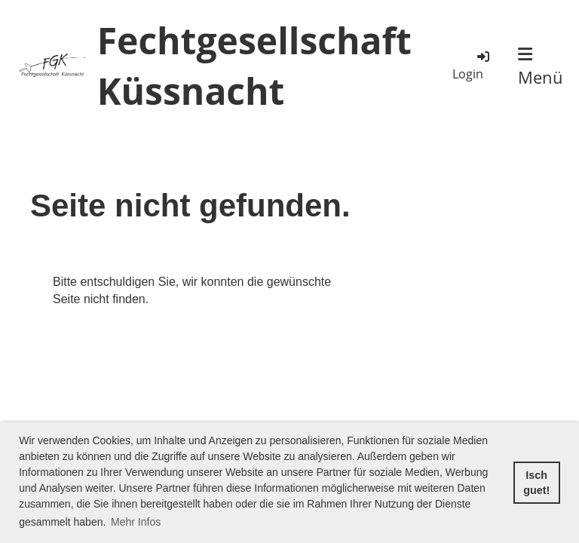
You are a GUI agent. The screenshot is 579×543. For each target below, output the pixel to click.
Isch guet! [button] (536, 482)
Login (472, 65)
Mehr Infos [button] (136, 522)
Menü (540, 67)
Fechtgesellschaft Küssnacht (254, 65)
